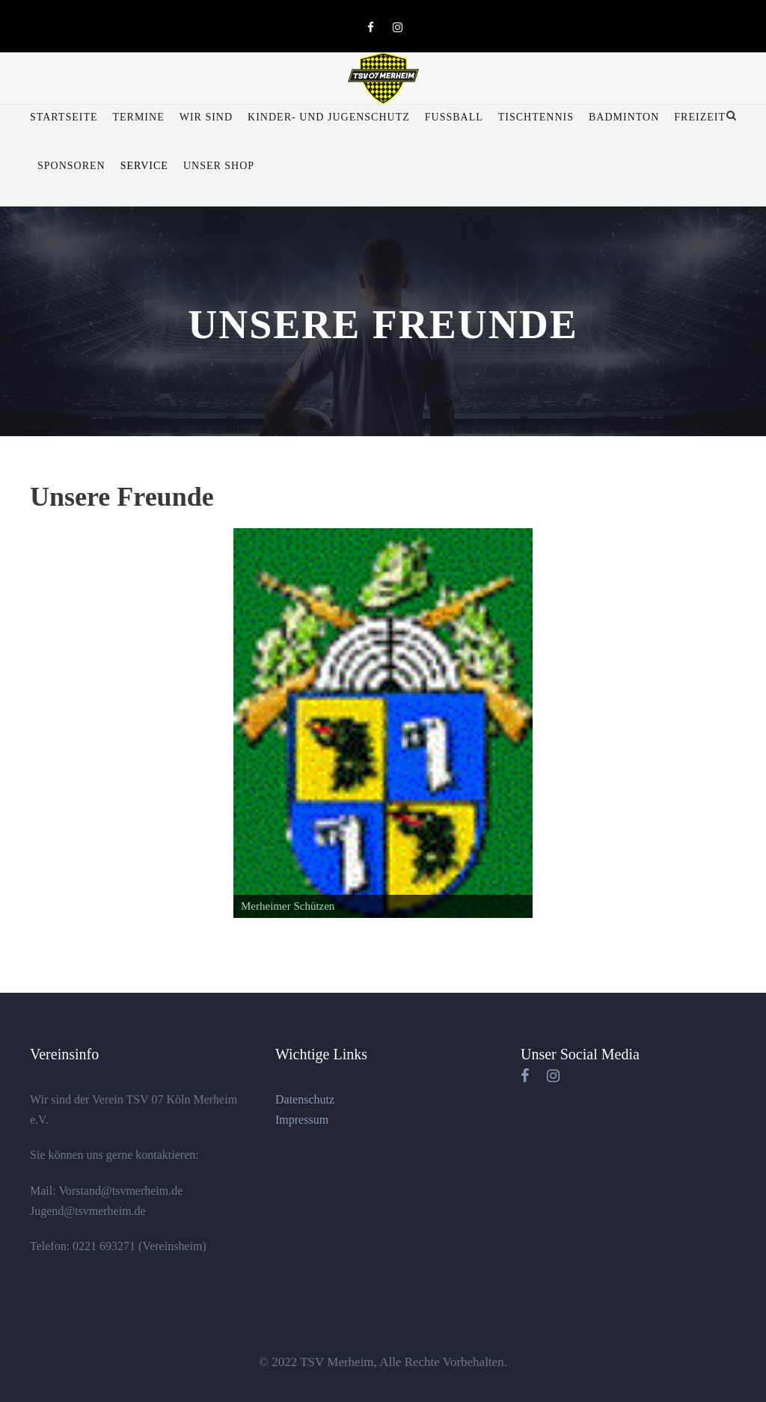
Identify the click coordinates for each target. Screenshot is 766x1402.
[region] (383, 723)
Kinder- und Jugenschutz (329, 117)
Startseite (63, 117)
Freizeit (700, 117)
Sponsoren (71, 165)
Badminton (624, 117)
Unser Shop (218, 165)
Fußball (454, 117)
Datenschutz (304, 1099)
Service (144, 165)
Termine (138, 117)
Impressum (301, 1119)
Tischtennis (536, 117)
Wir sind (206, 117)
